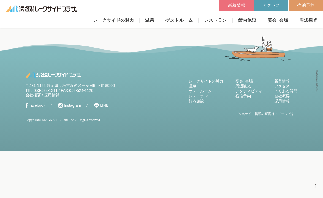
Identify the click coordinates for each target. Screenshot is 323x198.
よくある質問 (285, 91)
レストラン (215, 20)
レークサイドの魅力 (113, 20)
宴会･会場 (278, 20)
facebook (37, 105)
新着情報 (236, 5)
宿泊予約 (306, 5)
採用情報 (51, 95)
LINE (104, 105)
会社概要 (33, 95)
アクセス (271, 5)
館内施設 (247, 20)
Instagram (72, 105)
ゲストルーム (179, 20)
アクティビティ (248, 91)
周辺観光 (308, 20)
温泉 (149, 20)
